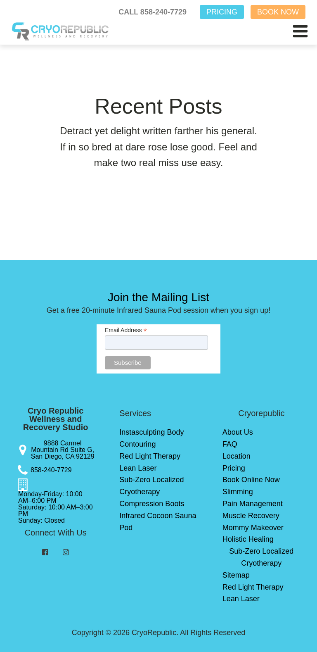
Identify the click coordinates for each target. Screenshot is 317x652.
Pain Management (252, 504)
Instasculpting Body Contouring (151, 438)
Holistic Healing (248, 539)
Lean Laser (137, 468)
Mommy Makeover (253, 528)
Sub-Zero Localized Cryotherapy (151, 486)
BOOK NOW (278, 12)
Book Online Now (251, 480)
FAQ (229, 444)
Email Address (126, 330)
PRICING (221, 12)
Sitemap (236, 575)
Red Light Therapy (149, 456)
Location (236, 456)
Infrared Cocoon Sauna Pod (157, 522)
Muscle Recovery (250, 516)
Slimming (237, 492)
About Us (237, 432)
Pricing (233, 468)
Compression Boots (151, 504)
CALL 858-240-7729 (152, 12)
